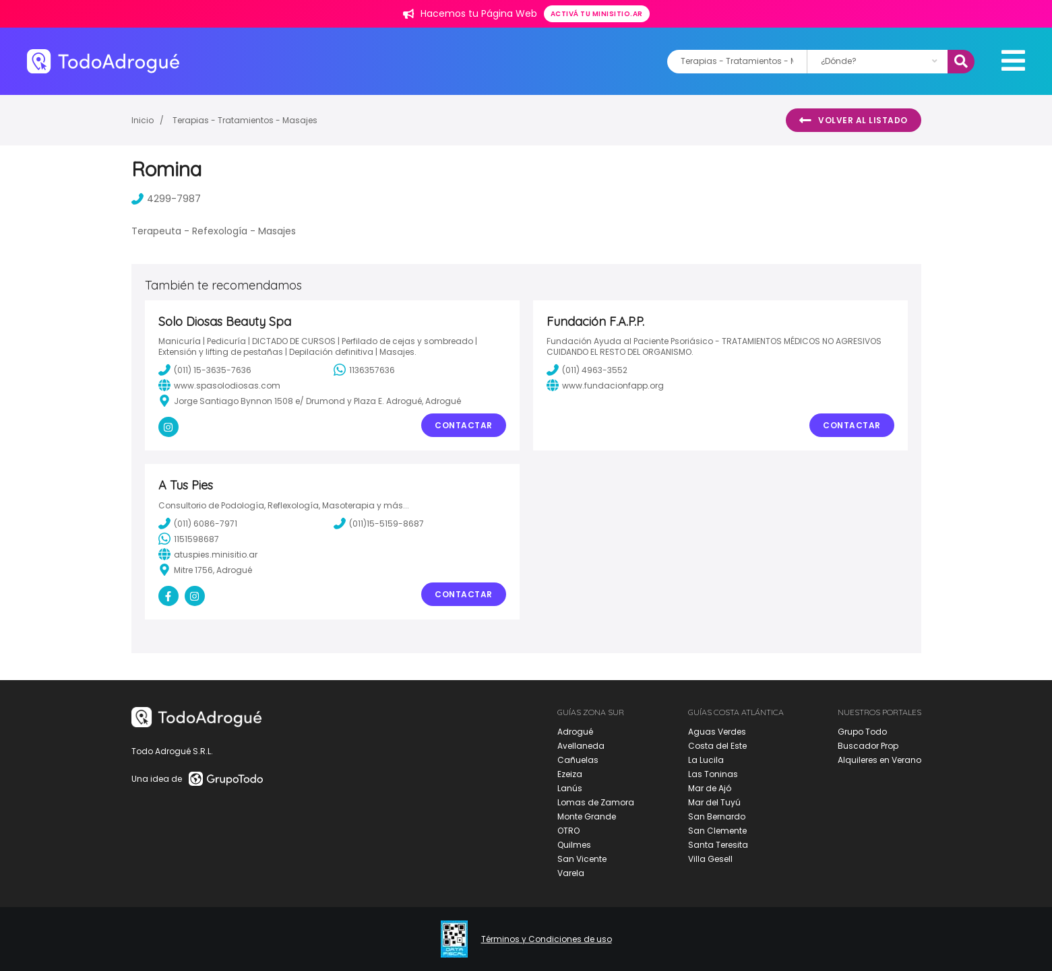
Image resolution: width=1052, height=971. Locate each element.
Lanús (569, 788)
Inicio (142, 120)
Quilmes (574, 844)
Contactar (464, 425)
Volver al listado (853, 120)
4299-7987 (166, 199)
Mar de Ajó (709, 788)
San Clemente (717, 830)
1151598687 (188, 539)
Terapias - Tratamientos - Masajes (245, 120)
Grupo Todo (862, 731)
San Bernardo (716, 816)
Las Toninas (713, 774)
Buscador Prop (868, 745)
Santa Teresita (718, 844)
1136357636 (364, 370)
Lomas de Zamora (595, 802)
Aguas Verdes (717, 731)
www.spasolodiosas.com (219, 385)
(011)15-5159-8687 (379, 523)
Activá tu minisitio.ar (597, 14)
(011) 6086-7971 (197, 523)
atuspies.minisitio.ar (207, 554)
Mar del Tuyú (714, 802)
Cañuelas (577, 760)
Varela (570, 873)
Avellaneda (581, 745)
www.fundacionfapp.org (605, 385)
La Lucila (706, 760)
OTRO (568, 830)
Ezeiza (569, 774)
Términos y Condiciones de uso (546, 939)
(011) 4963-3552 (587, 370)
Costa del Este (717, 745)
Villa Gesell (710, 859)
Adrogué (575, 731)
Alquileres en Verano (879, 760)
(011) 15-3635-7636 (204, 370)
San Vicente (582, 859)
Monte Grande (586, 816)
